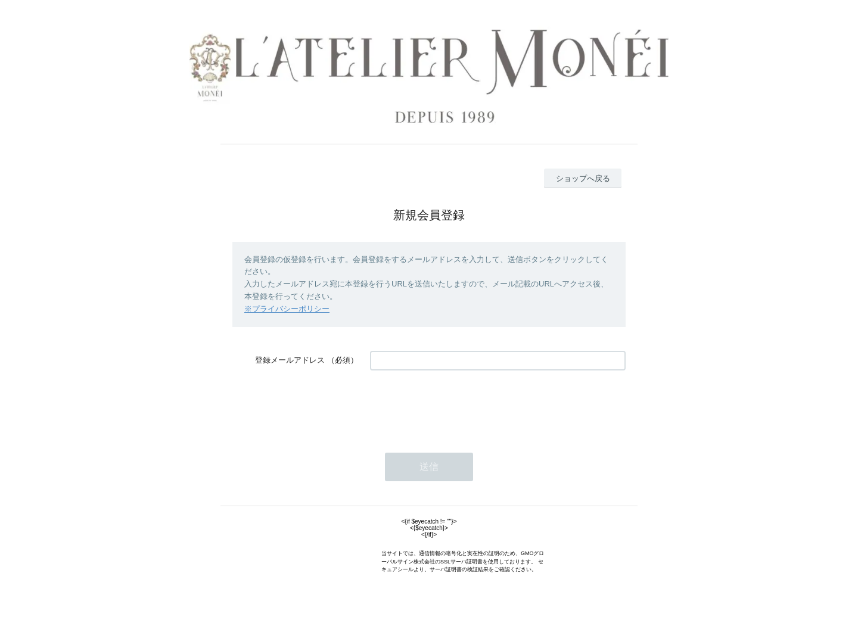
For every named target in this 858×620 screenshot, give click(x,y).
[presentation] (460, 405)
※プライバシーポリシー (286, 308)
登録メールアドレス (290, 360)
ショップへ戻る (583, 178)
